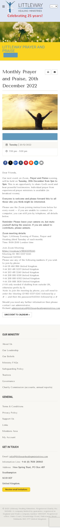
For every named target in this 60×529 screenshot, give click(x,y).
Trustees (6, 375)
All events (10, 55)
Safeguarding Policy (12, 369)
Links (5, 425)
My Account (8, 437)
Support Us (8, 418)
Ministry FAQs (10, 362)
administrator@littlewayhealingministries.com (36, 308)
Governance (8, 381)
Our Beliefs (8, 356)
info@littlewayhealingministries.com (28, 456)
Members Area (10, 431)
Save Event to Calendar (17, 315)
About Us (7, 344)
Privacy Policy (9, 412)
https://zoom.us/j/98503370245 (18, 251)
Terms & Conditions (12, 406)
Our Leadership (10, 350)
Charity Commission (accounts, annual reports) (27, 387)
